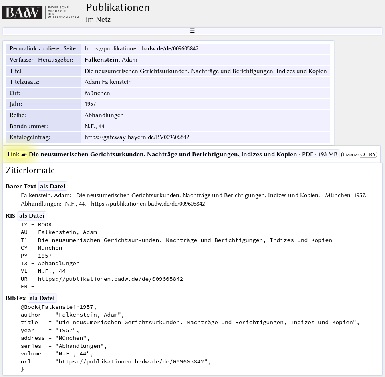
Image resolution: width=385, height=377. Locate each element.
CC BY (368, 154)
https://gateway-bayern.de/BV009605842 (137, 137)
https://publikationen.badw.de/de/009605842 (141, 48)
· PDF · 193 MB (173, 154)
